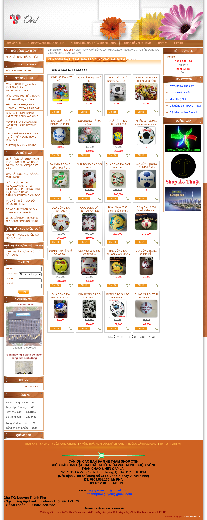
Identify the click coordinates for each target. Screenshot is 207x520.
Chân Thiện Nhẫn (180, 92)
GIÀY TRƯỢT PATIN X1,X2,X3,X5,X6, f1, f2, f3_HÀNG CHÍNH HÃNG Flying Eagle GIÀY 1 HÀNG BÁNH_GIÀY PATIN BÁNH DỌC (23, 189)
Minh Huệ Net (178, 99)
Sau (142, 336)
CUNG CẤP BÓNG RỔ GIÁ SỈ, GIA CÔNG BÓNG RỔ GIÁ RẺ (22, 220)
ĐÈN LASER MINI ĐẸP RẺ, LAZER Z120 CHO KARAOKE (22, 115)
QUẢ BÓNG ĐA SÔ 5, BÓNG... (89, 296)
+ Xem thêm (32, 386)
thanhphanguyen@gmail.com (109, 494)
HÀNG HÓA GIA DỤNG (18, 70)
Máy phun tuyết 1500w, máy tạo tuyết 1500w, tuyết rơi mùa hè (21, 125)
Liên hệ (176, 443)
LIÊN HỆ (178, 43)
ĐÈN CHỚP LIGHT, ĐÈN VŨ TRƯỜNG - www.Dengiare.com (23, 106)
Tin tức (164, 443)
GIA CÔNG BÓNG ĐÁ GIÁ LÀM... (146, 165)
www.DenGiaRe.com (182, 85)
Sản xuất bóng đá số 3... (89, 79)
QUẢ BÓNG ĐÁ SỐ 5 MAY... (89, 166)
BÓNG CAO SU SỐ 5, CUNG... (117, 296)
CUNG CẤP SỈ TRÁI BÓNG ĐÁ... (146, 296)
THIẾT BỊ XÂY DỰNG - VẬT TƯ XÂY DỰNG (23, 253)
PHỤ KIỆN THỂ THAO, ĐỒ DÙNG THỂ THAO (20, 202)
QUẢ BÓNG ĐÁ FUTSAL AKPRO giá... (61, 210)
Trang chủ (67, 49)
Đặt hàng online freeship (184, 112)
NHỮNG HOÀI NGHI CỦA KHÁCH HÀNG (93, 43)
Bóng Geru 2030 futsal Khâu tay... (146, 209)
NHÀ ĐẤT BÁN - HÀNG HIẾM (22, 57)
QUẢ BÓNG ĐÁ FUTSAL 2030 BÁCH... (118, 124)
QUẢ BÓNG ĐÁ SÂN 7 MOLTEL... (118, 166)
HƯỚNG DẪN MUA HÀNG (137, 43)
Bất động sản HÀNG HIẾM (185, 105)
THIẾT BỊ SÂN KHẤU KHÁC (21, 145)
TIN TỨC (162, 43)
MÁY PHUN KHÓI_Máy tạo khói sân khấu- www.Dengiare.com (21, 87)
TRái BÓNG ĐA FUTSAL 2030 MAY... (118, 252)
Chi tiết (55, 112)
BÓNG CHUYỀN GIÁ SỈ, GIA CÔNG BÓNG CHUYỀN (21, 211)
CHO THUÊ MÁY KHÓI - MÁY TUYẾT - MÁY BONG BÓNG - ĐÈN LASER (22, 136)
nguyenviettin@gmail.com (108, 490)
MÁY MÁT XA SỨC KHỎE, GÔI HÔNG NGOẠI (23, 236)
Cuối (152, 337)
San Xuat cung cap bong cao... (89, 252)
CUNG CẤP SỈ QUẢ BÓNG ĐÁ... (60, 253)
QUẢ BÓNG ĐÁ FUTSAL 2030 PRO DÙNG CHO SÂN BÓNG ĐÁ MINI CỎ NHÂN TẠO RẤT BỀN (22, 164)
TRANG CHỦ (14, 43)
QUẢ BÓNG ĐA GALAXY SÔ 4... (60, 296)
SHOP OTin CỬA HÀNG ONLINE (46, 43)
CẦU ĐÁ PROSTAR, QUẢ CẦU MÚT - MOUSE (22, 176)
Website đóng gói (173, 516)
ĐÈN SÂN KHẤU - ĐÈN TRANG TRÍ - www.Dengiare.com (23, 98)
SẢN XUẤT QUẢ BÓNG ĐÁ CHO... (60, 122)
